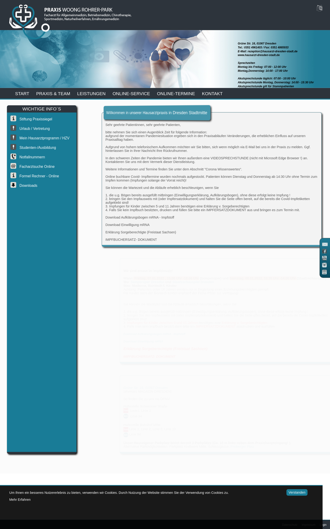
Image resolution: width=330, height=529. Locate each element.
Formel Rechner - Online (37, 176)
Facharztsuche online (34, 167)
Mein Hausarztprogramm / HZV (42, 138)
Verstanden (290, 492)
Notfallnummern (30, 157)
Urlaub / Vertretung (32, 129)
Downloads (26, 186)
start (22, 93)
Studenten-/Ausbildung (35, 148)
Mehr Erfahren (20, 499)
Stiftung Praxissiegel (33, 119)
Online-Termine (176, 93)
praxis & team (53, 93)
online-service (131, 93)
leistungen (91, 93)
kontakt (212, 93)
